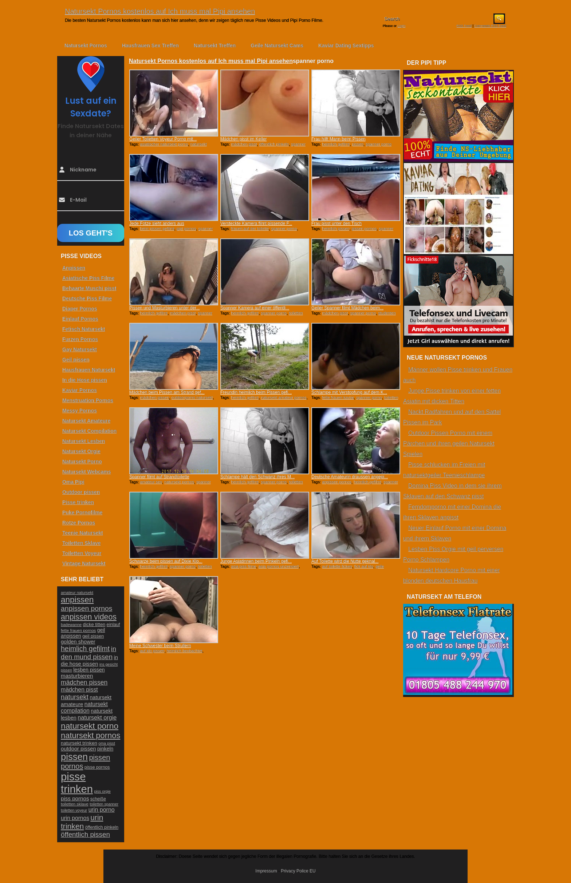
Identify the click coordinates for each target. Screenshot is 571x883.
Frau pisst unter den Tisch (336, 223)
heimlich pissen (335, 228)
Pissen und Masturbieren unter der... (164, 307)
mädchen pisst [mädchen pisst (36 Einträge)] (79, 689)
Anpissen (73, 268)
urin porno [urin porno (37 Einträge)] (101, 810)
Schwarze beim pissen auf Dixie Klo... (165, 561)
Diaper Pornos (79, 309)
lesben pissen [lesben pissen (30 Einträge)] (89, 670)
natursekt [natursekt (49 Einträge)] (74, 697)
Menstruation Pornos (87, 400)
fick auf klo (363, 566)
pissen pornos (364, 228)
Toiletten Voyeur (82, 553)
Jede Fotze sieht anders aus (156, 223)
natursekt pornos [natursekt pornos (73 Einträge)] (90, 735)
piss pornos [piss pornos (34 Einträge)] (75, 798)
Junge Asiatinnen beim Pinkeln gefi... (256, 561)
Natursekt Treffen (215, 45)
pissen (357, 144)
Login (402, 26)
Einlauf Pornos (80, 319)
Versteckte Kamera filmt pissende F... (256, 223)
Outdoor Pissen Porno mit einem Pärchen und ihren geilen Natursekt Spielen (449, 443)
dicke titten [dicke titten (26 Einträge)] (94, 624)
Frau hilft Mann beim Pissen (338, 139)
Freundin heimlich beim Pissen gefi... (256, 392)
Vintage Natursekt (84, 563)
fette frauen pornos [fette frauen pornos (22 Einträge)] (78, 630)
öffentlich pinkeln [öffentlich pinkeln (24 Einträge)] (101, 827)
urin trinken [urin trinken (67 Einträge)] (82, 821)
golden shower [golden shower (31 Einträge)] (78, 642)
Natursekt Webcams (86, 472)
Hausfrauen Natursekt (88, 370)
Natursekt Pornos (85, 45)
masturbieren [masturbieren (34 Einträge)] (77, 676)
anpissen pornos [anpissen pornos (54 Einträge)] (86, 608)
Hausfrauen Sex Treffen (150, 45)
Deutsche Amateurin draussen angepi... (349, 476)
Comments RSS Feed (490, 26)
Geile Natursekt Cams (277, 45)
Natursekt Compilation (89, 431)
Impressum (266, 871)
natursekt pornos (179, 482)
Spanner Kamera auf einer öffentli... (254, 307)
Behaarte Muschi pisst (89, 288)
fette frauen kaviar (338, 397)
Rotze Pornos (78, 523)
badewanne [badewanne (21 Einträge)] (71, 624)
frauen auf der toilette (250, 228)
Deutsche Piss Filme (87, 298)
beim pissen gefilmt (157, 228)
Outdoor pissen (81, 492)
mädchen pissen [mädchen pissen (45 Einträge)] (84, 682)
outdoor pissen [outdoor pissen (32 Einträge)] (78, 749)
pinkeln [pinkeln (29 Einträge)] (105, 749)
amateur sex (151, 482)
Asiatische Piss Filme (88, 278)
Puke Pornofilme (82, 512)
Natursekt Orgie (81, 451)
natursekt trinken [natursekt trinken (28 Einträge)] (79, 743)
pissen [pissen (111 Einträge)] (74, 757)
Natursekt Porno (82, 461)
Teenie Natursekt (82, 533)
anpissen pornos (336, 482)
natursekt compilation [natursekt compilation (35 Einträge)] (84, 707)
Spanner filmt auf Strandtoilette (159, 476)
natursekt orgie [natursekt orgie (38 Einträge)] (97, 717)
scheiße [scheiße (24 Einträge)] (98, 798)
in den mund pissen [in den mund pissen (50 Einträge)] (88, 653)
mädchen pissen (154, 397)
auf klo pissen (152, 651)
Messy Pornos (79, 410)
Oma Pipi (73, 482)
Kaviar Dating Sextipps (346, 45)
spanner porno (378, 144)
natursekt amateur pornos (283, 397)
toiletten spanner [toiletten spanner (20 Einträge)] (104, 804)
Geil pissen (76, 360)
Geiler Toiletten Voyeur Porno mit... (163, 139)
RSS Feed (464, 26)
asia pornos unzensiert (279, 566)
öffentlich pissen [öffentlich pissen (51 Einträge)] (85, 834)
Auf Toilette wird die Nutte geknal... (345, 561)
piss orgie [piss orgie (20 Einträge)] (102, 791)
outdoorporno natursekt (192, 397)
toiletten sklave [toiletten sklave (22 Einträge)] (74, 804)
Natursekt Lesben (83, 441)
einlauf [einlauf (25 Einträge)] (113, 624)
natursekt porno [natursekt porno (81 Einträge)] (89, 725)
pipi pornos (186, 228)
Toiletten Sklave (81, 543)
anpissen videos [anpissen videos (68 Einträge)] (89, 617)
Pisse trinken (78, 502)
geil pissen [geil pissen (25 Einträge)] (93, 636)
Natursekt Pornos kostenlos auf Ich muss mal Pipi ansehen (160, 11)
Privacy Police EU (298, 871)
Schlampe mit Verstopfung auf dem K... (349, 392)
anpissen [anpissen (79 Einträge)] (77, 599)
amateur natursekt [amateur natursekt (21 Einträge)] (77, 592)
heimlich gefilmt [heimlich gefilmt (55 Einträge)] (85, 649)
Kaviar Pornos (79, 390)
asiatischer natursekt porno (164, 144)
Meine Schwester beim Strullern (160, 645)
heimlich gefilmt (336, 144)
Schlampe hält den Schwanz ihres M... (257, 476)
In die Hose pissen (84, 380)
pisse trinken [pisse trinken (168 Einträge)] (77, 783)
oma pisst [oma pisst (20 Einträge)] (106, 743)
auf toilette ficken (337, 566)
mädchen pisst (244, 144)
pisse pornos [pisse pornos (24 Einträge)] (97, 767)
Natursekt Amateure (86, 421)
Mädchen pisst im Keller (243, 139)
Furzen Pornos (80, 339)
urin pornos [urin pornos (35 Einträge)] (75, 818)
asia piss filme (243, 566)
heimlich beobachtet (184, 651)
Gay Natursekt (79, 349)
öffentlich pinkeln (274, 144)
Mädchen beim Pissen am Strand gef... (167, 392)
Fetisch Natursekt (83, 329)
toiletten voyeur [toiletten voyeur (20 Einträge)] (74, 810)
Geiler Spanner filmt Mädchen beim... (347, 307)
